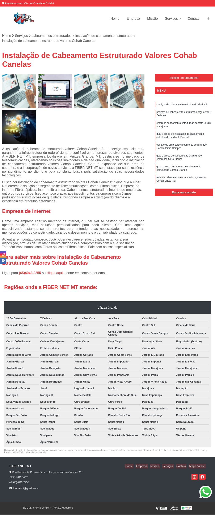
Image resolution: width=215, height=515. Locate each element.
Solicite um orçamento (184, 78)
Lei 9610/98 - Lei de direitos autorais (29, 453)
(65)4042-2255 (30, 273)
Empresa (133, 18)
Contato (193, 18)
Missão (152, 18)
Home (114, 18)
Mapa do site (197, 466)
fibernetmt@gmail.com (23, 488)
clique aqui (55, 273)
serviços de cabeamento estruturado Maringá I (182, 105)
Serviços (171, 18)
